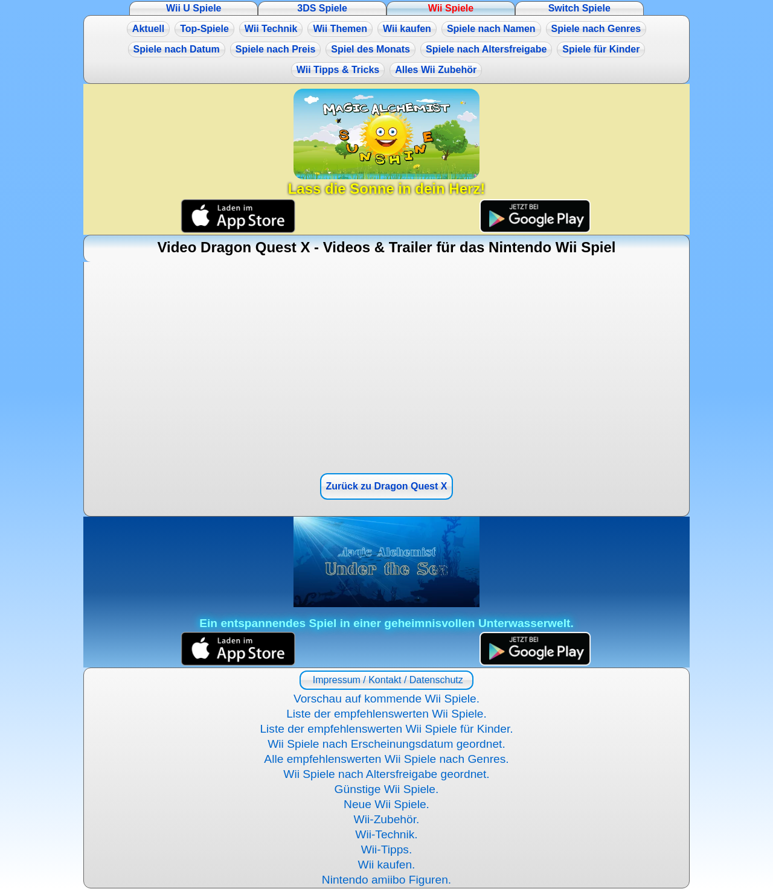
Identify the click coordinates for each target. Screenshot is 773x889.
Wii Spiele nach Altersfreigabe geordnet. (386, 774)
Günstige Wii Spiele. (387, 789)
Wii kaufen (407, 29)
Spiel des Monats (370, 49)
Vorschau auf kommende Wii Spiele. (386, 698)
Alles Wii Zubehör (435, 70)
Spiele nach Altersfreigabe (486, 49)
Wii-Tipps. (386, 849)
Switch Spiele (579, 8)
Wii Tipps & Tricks (338, 70)
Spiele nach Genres (596, 29)
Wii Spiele (450, 8)
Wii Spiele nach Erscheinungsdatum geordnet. (386, 744)
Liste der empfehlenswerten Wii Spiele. (386, 713)
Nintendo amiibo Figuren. (386, 879)
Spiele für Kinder (601, 49)
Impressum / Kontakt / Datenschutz (386, 680)
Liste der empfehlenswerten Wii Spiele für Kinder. (386, 728)
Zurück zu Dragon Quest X (386, 486)
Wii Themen (340, 29)
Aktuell (148, 29)
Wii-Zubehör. (387, 819)
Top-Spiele (204, 29)
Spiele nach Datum (176, 49)
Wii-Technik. (386, 834)
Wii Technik (271, 29)
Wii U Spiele (193, 8)
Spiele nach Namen (491, 29)
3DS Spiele (322, 8)
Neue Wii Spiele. (386, 804)
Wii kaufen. (386, 864)
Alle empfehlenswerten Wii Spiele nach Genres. (386, 759)
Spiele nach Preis (276, 49)
